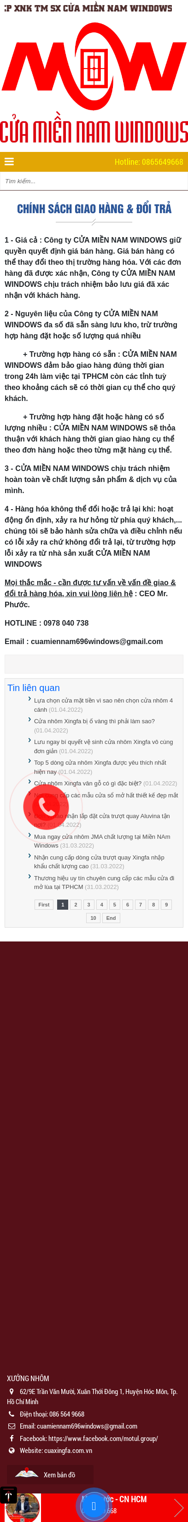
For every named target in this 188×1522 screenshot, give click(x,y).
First (44, 904)
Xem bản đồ (59, 1474)
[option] (94, 1429)
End (111, 918)
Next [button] (179, 1508)
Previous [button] (9, 1508)
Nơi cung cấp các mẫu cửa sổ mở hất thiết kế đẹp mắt (106, 795)
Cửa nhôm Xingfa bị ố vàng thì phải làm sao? (94, 721)
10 (93, 918)
